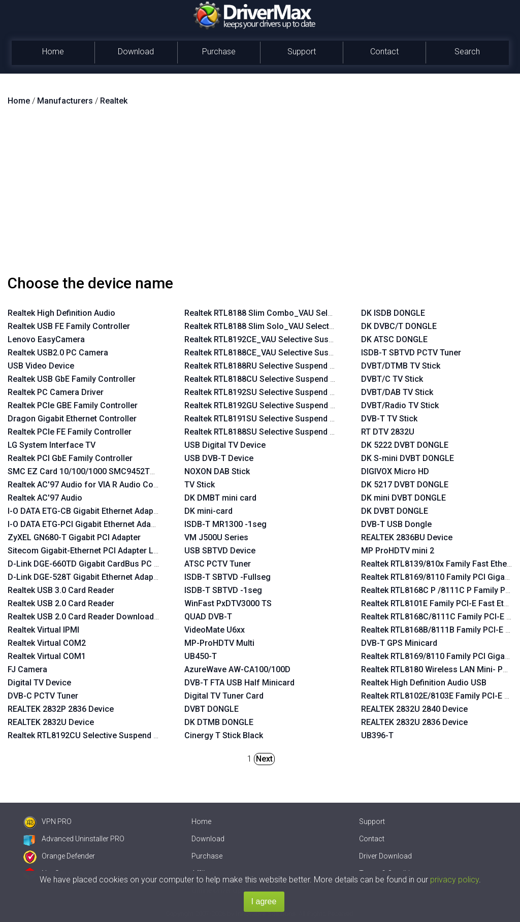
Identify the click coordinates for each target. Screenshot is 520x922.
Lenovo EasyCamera (46, 339)
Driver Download (385, 856)
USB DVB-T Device (218, 458)
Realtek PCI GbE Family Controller (70, 458)
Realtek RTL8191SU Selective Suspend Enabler (271, 418)
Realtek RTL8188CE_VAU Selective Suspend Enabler (280, 352)
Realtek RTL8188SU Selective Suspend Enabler (271, 432)
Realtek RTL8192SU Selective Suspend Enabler (271, 392)
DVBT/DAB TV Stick (397, 392)
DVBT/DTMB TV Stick (400, 366)
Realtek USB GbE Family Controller (72, 379)
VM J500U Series (216, 537)
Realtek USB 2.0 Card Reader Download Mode (92, 616)
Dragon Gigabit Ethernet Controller (72, 418)
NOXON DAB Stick (217, 471)
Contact (384, 51)
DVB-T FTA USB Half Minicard (239, 682)
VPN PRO (47, 821)
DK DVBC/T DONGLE (399, 326)
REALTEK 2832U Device (51, 722)
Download (136, 51)
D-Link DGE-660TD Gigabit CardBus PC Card (90, 564)
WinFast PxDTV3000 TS (228, 603)
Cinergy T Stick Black (223, 735)
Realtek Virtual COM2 (47, 643)
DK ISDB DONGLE (393, 313)
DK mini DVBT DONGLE (403, 498)
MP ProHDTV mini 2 (397, 550)
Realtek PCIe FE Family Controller (70, 432)
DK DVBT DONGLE (394, 511)
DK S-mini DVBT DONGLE (407, 458)
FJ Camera (27, 669)
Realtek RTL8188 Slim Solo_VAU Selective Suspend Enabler (294, 326)
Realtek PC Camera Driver (56, 392)
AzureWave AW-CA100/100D (237, 669)
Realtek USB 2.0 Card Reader (61, 603)
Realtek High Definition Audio (61, 313)
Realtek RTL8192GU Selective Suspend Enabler (271, 405)
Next (264, 759)
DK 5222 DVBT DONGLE (404, 445)
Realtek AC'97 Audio (45, 498)
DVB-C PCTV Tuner (43, 696)
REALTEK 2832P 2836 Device (61, 709)
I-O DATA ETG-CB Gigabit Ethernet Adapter (86, 511)
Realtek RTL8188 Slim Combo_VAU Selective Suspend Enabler (299, 313)
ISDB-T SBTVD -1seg (223, 590)
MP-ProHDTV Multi (219, 643)
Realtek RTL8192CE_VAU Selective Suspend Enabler (280, 339)
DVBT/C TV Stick (392, 379)
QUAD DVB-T (208, 616)
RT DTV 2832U (387, 432)
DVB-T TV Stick (389, 418)
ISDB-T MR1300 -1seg (225, 524)
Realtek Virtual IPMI (43, 630)
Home (53, 51)
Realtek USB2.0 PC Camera (58, 352)
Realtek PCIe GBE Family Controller (73, 405)
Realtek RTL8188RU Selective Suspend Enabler (271, 366)
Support (301, 51)
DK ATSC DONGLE (394, 339)
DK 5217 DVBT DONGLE (404, 484)
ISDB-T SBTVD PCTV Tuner (411, 352)
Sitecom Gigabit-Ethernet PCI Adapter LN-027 (92, 550)
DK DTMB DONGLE (218, 722)
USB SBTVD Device (219, 550)
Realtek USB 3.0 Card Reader (61, 590)
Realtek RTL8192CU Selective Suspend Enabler (94, 735)
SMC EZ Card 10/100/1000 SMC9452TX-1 (85, 471)
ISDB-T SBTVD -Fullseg (227, 577)
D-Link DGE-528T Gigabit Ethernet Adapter (86, 577)
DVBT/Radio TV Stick (400, 405)
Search (467, 51)
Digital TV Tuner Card (224, 696)
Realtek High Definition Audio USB (423, 682)
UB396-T (377, 735)
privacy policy (454, 879)
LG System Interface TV (51, 445)
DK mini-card (208, 511)
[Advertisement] (260, 194)
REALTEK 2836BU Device (406, 537)
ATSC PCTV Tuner (217, 564)
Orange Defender (59, 856)
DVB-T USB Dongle (396, 524)
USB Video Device (41, 366)
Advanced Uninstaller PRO (73, 838)
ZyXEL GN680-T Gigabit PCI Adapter (74, 537)
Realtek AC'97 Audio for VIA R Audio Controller (94, 484)
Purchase (219, 51)
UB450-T (200, 656)
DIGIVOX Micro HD (395, 471)
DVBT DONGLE (211, 709)
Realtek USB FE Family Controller (69, 326)
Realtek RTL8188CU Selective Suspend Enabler (271, 379)
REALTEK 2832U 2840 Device (414, 709)
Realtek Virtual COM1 (47, 656)
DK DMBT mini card (220, 498)
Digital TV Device (39, 682)
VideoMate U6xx (214, 630)
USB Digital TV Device (225, 445)
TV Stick (199, 484)
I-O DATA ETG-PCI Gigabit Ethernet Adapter (87, 524)
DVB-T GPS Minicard (399, 643)
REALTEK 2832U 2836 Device (414, 722)
